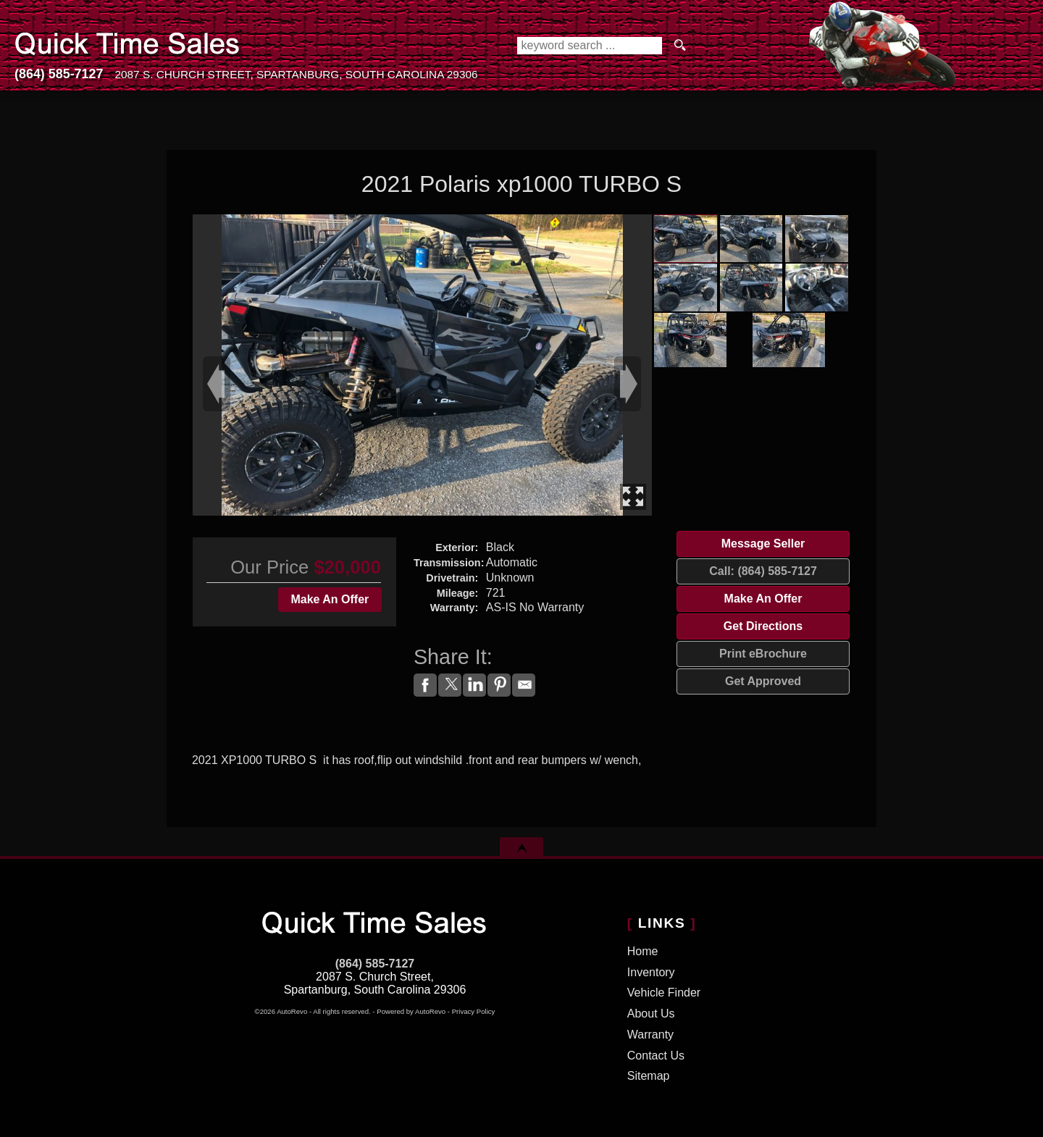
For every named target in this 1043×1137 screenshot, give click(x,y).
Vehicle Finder (663, 992)
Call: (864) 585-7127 (763, 571)
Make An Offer (329, 599)
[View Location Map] (295, 75)
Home (642, 951)
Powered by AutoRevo (411, 1011)
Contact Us (655, 1055)
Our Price (269, 567)
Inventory (651, 972)
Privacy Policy (473, 1011)
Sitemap (648, 1076)
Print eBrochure (763, 653)
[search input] (589, 45)
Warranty (650, 1034)
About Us (651, 1013)
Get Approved (763, 681)
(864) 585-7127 (374, 963)
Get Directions (763, 626)
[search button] (680, 45)
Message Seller (763, 543)
